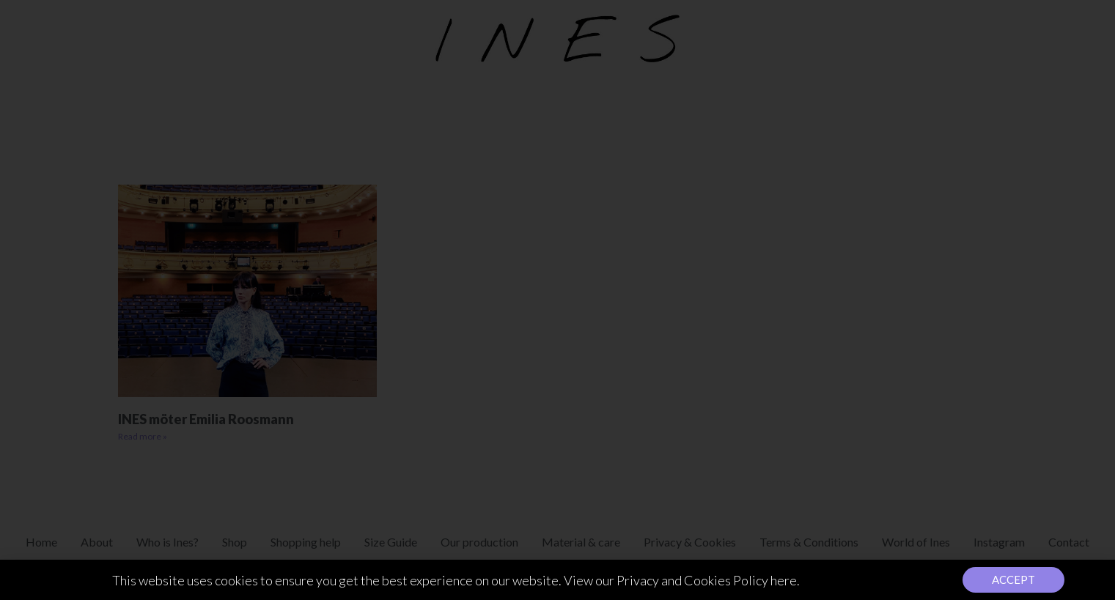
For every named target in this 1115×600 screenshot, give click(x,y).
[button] (1013, 582)
